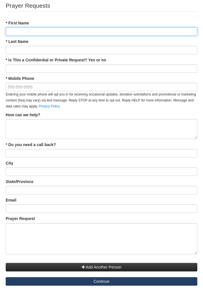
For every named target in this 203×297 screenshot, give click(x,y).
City (9, 163)
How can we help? (23, 115)
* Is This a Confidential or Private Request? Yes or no (56, 60)
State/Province (19, 181)
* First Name (17, 23)
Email (11, 200)
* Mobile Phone (20, 78)
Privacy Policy (49, 106)
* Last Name (17, 41)
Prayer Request (21, 218)
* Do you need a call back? (31, 144)
